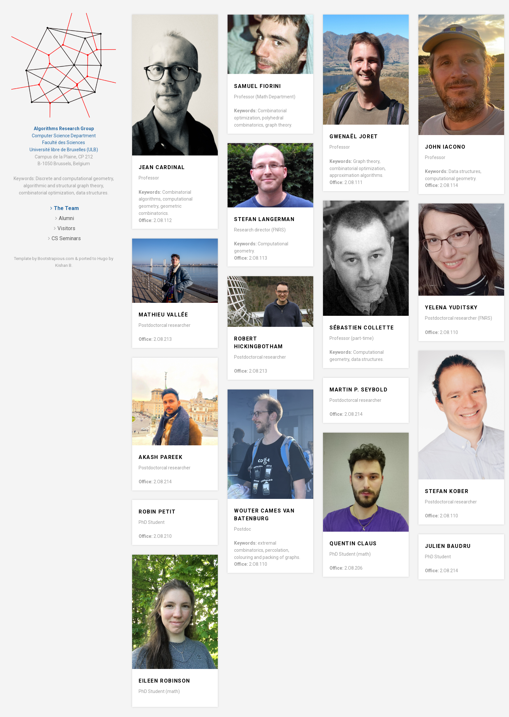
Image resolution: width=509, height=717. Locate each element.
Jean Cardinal (162, 167)
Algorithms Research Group (64, 128)
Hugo (102, 258)
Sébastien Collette (361, 328)
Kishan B (63, 265)
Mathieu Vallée (163, 315)
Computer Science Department (64, 135)
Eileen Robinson (164, 681)
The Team (66, 208)
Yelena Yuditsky (451, 307)
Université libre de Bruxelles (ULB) (64, 149)
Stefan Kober (446, 491)
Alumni (66, 218)
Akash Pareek (160, 457)
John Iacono (445, 147)
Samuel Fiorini (257, 86)
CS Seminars (66, 238)
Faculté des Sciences (63, 142)
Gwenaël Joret (353, 136)
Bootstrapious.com (56, 258)
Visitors (66, 228)
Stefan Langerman (264, 219)
